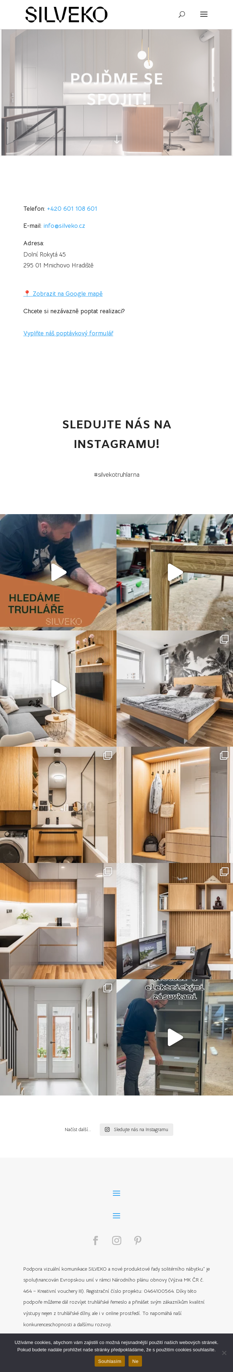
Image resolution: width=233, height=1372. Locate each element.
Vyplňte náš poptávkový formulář (68, 333)
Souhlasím (110, 1361)
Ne (135, 1361)
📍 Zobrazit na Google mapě (63, 294)
